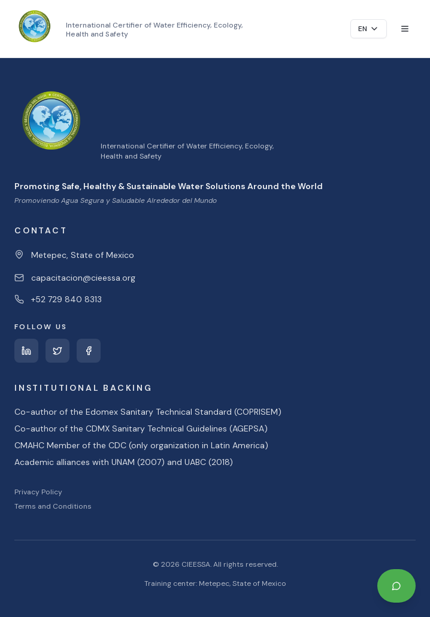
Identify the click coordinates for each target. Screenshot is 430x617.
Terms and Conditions (53, 506)
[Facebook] (89, 351)
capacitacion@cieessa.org (83, 277)
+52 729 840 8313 (66, 299)
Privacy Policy (38, 492)
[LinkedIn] (26, 351)
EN (368, 29)
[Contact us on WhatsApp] (396, 586)
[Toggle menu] (405, 28)
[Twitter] (57, 351)
